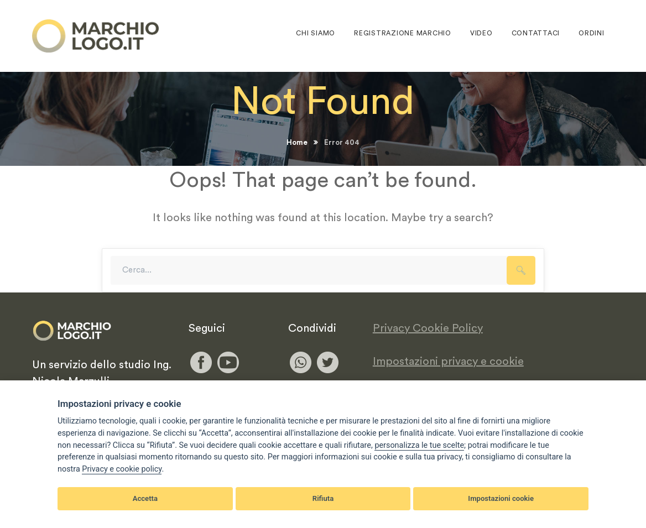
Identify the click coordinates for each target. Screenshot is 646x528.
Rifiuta (323, 498)
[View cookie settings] (419, 446)
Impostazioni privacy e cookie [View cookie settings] (448, 361)
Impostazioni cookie (501, 498)
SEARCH (521, 270)
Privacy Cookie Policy (428, 328)
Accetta (145, 498)
